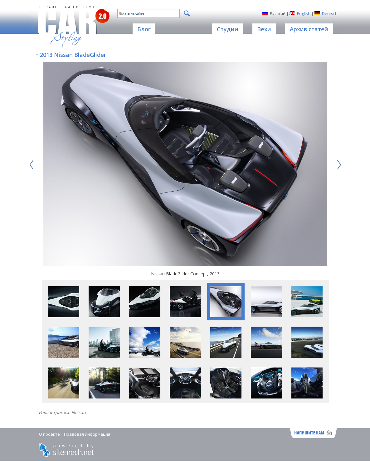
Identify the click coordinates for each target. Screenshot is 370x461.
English (303, 13)
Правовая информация (87, 434)
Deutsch (330, 13)
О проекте (49, 434)
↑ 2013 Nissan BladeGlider (71, 54)
